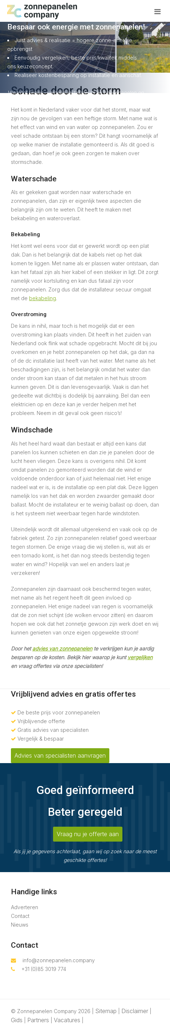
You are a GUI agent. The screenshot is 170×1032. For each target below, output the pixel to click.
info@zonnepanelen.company (53, 960)
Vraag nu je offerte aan (88, 834)
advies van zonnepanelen (62, 648)
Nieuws (19, 925)
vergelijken (140, 657)
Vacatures (67, 1020)
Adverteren (24, 907)
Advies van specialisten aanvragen (60, 755)
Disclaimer (134, 1011)
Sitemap (106, 1011)
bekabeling (42, 298)
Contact (20, 916)
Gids (17, 1020)
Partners (38, 1020)
